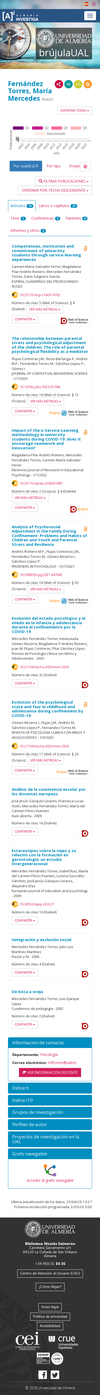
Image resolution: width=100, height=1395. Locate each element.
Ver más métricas (44, 309)
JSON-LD (68, 84)
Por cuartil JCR (26, 165)
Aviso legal (50, 1306)
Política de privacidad (50, 1316)
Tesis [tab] (18, 218)
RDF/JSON (87, 84)
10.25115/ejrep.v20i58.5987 (41, 483)
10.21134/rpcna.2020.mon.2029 (44, 666)
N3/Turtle (78, 84)
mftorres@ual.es (62, 1062)
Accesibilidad (50, 1325)
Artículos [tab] (21, 205)
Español (87, 4)
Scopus (54, 413)
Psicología (49, 1054)
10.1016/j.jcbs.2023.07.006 (40, 386)
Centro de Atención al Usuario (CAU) (50, 1273)
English (94, 4)
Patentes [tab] (76, 218)
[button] (50, 1043)
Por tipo (54, 165)
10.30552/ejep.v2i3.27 (37, 904)
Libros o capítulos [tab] (58, 205)
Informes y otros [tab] (28, 230)
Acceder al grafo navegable (50, 1180)
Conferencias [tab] (45, 218)
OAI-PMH (64, 413)
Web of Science (78, 321)
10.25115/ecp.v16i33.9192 (40, 294)
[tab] (50, 1043)
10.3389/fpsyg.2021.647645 (41, 574)
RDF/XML (59, 84)
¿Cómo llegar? (50, 1286)
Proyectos (78, 165)
